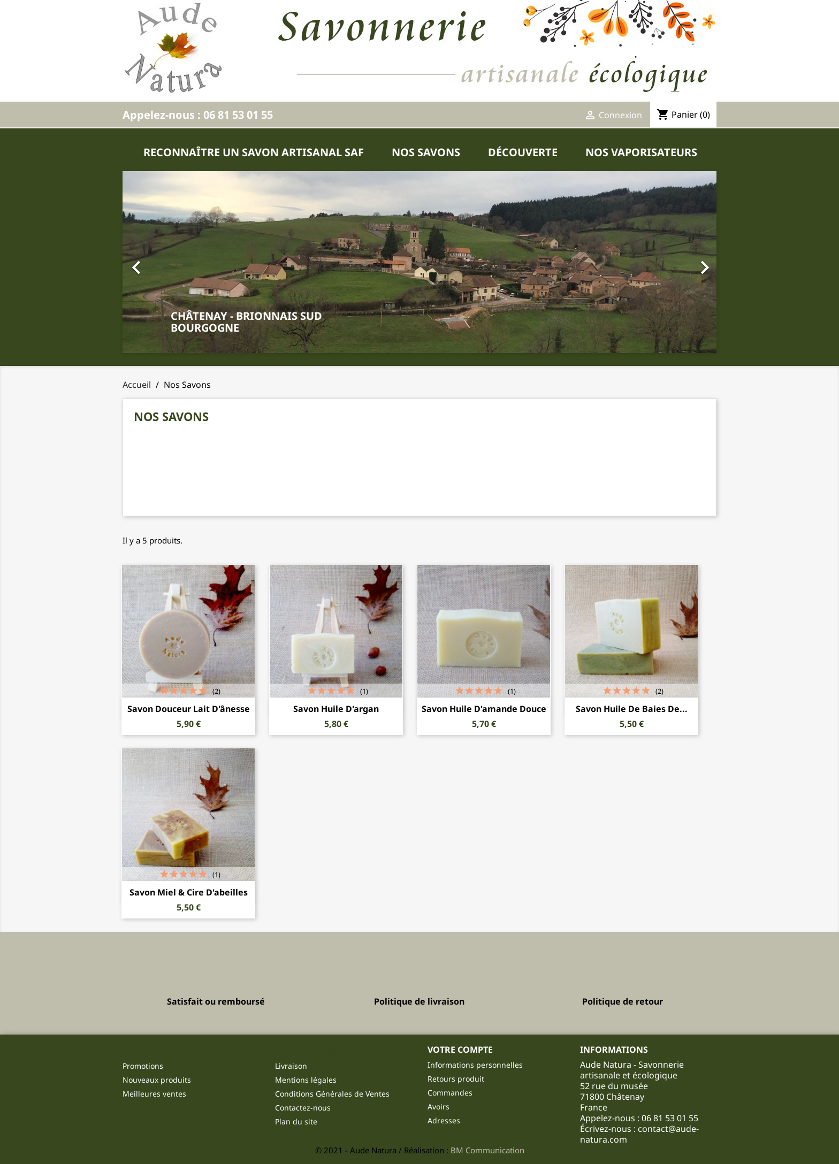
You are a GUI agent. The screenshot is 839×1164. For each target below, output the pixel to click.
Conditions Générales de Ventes (332, 1094)
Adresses (444, 1120)
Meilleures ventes (154, 1094)
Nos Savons (426, 152)
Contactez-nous (303, 1107)
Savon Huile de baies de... (632, 709)
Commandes (450, 1093)
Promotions (143, 1066)
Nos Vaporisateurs (641, 152)
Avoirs (438, 1106)
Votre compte (460, 1049)
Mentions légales (306, 1080)
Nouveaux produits (157, 1080)
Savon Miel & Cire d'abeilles (188, 892)
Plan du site (296, 1121)
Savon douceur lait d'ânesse (188, 709)
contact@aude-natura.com (639, 1134)
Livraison (291, 1066)
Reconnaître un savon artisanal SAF (253, 152)
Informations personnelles (475, 1065)
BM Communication (487, 1150)
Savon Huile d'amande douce (484, 709)
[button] (419, 262)
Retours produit (456, 1079)
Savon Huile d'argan (336, 709)
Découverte (523, 152)
